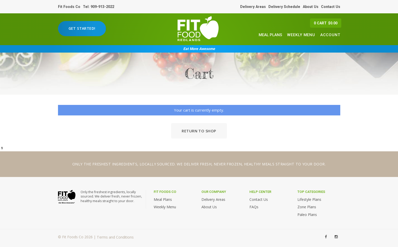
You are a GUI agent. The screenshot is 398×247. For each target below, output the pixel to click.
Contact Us (330, 7)
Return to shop (199, 130)
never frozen (228, 164)
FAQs (253, 206)
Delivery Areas (253, 7)
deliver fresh (198, 164)
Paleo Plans (307, 214)
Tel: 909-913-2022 (98, 7)
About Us (310, 7)
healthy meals (259, 164)
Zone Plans (306, 206)
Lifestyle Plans (309, 199)
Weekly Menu (301, 35)
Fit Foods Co (69, 7)
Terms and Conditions (115, 237)
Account (330, 35)
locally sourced (157, 164)
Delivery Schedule (284, 7)
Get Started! (82, 28)
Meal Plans (270, 35)
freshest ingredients (114, 164)
